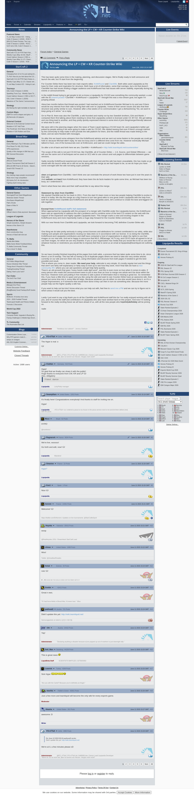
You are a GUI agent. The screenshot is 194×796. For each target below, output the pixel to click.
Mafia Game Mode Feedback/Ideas (19, 244)
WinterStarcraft (164, 90)
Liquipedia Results (172, 243)
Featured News (13, 34)
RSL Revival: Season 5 (169, 301)
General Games (13, 193)
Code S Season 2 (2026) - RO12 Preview (19, 44)
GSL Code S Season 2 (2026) (17, 91)
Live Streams (172, 83)
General (10, 72)
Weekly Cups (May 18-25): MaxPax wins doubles (19, 55)
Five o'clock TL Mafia (14, 249)
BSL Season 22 (166, 268)
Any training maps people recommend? (21, 175)
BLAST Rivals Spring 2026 (170, 323)
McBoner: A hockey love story (17, 297)
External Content (14, 121)
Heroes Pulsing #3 (167, 364)
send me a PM (116, 288)
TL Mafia (10, 239)
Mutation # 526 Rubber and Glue (18, 131)
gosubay (34, 337)
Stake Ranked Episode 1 (169, 332)
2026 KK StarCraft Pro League (171, 265)
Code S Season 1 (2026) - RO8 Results (19, 62)
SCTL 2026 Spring (167, 289)
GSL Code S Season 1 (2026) (17, 99)
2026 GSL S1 (165, 254)
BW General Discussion (15, 154)
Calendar (27, 24)
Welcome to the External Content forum (21, 124)
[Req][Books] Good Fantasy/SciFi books (21, 290)
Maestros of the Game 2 (169, 295)
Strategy (10, 106)
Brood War (21, 136)
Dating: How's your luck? (15, 272)
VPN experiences (13, 149)
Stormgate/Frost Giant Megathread (19, 195)
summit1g (162, 120)
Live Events (172, 29)
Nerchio (179, 405)
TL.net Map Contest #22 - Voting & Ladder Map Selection (19, 37)
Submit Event (182, 41)
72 (36, 52)
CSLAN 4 (164, 346)
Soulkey (179, 417)
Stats (163, 413)
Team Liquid (163, 1)
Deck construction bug (15, 232)
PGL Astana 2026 (167, 320)
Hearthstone (12, 230)
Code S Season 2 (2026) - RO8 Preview (19, 39)
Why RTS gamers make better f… (17, 337)
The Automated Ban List (15, 324)
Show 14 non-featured (166, 154)
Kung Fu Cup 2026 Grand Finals (172, 352)
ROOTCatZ (163, 96)
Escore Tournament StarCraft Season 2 (21, 163)
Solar (163, 411)
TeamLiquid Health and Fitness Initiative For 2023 (22, 302)
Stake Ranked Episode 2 (169, 308)
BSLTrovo (164, 151)
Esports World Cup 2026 (169, 370)
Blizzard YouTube (167, 146)
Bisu (178, 415)
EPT (78, 24)
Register (17, 1)
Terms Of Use (103, 788)
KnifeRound (99, 84)
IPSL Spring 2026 (167, 271)
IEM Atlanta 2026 (167, 317)
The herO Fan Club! (14, 278)
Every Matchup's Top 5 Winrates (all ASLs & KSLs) (22, 144)
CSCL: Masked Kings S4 (169, 283)
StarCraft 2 (22, 66)
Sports (9, 294)
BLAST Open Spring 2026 (170, 335)
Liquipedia (175, 1)
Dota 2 (9, 210)
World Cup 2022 (13, 309)
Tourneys (11, 89)
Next (146, 58)
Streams (37, 24)
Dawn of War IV (12, 205)
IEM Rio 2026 (165, 326)
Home (9, 24)
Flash (164, 417)
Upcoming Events (172, 159)
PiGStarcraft (163, 123)
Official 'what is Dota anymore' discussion (21, 212)
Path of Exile (11, 203)
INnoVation (180, 411)
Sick (160, 130)
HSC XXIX (164, 358)
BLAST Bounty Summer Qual (171, 376)
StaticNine (33, 339)
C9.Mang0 (163, 111)
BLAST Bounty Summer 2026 (171, 373)
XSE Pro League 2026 (169, 382)
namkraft (34, 342)
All (152, 58)
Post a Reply (63, 58)
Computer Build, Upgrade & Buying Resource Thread (22, 315)
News (22, 29)
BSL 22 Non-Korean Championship (173, 343)
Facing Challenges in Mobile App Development (22, 318)
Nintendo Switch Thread (15, 198)
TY (163, 407)
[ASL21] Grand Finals (14, 161)
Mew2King (163, 116)
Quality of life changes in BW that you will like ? (22, 151)
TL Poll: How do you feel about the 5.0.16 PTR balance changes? (22, 76)
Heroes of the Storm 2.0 (15, 225)
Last (163, 421)
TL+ (85, 24)
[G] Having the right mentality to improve (21, 108)
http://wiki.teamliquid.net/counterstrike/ (121, 147)
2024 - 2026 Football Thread (17, 299)
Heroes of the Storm (15, 220)
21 (36, 41)
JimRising (162, 107)
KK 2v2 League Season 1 (170, 277)
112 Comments (47, 58)
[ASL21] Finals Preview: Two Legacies (19, 41)
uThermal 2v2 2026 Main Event (172, 361)
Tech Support (12, 313)
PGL (162, 142)
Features (61, 24)
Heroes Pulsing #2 (167, 367)
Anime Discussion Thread (16, 287)
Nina (161, 93)
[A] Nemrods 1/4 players (15, 117)
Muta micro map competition (17, 178)
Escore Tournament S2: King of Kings (174, 251)
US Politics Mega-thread (15, 261)
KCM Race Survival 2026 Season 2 (173, 274)
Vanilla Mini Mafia (13, 241)
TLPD (172, 393)
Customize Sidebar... (21, 346)
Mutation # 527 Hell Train (16, 126)
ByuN (164, 405)
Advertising (80, 788)
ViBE (161, 128)
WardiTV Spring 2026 (168, 292)
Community (21, 254)
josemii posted (58, 97)
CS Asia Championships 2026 (171, 311)
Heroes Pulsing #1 (167, 257)
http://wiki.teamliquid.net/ (72, 615)
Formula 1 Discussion (14, 304)
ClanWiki (113, 84)
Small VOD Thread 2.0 (15, 168)
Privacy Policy (91, 788)
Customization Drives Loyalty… (17, 334)
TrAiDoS (34, 334)
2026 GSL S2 (165, 298)
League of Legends (15, 216)
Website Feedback (21, 351)
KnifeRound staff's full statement (70, 209)
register (101, 774)
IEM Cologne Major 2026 (169, 385)
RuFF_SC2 (163, 125)
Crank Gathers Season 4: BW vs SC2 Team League (19, 57)
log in (91, 774)
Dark (163, 409)
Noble (161, 103)
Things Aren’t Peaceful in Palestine (19, 266)
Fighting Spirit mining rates (16, 183)
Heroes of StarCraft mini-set (17, 235)
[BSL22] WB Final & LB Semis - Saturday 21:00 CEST (22, 166)
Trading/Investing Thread (16, 269)
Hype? (44, 469)
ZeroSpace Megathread (15, 200)
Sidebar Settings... (172, 424)
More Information (142, 792)
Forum (17, 24)
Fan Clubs (11, 276)
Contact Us (114, 788)
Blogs (22, 329)
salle (57, 67)
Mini (177, 419)
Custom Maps (13, 112)
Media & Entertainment (16, 283)
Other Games (21, 187)
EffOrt (164, 419)
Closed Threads (22, 355)
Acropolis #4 (165, 280)
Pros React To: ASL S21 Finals (18, 146)
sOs (177, 407)
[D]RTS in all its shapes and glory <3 (20, 114)
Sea (160, 100)
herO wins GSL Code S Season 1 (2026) (19, 46)
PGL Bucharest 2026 (168, 329)
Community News (14, 50)
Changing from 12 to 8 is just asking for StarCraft (22, 74)
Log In (9, 1)
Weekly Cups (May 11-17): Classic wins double (19, 59)
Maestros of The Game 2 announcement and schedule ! (22, 101)
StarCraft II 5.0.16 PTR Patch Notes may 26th (19, 52)
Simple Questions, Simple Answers (19, 223)
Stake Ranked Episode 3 (169, 379)
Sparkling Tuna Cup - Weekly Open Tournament (22, 93)
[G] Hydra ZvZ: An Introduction (17, 180)
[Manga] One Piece (13, 285)
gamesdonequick (167, 137)
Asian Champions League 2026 (172, 314)
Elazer (179, 413)
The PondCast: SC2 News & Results (20, 129)
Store (70, 24)
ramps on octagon (13, 340)
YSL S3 (163, 286)
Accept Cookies (125, 792)
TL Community (13, 322)
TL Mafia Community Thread (17, 246)
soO (177, 409)
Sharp (178, 421)
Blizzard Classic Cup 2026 (170, 349)
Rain (163, 415)
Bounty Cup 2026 (167, 305)
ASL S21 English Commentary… (17, 342)
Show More (163, 239)
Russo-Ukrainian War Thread (17, 264)
